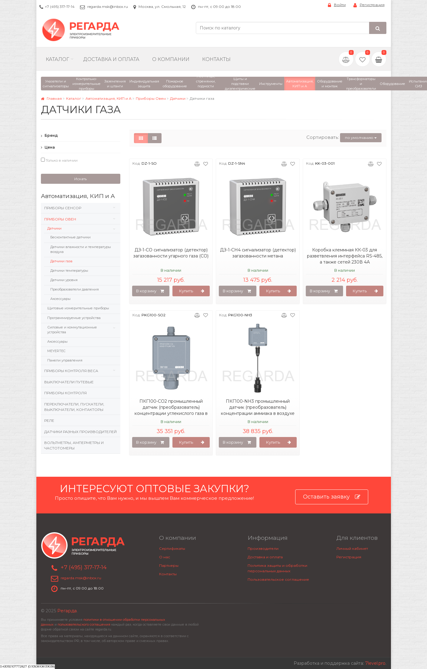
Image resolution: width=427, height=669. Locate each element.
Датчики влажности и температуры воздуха (80, 249)
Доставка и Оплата (111, 59)
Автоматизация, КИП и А (108, 98)
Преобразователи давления (74, 289)
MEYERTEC (56, 351)
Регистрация (369, 5)
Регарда (67, 611)
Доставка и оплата (265, 557)
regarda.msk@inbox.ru (107, 6)
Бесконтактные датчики (70, 237)
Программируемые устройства (74, 318)
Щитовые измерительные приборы (78, 308)
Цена (48, 147)
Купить (191, 291)
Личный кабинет (352, 548)
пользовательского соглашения (84, 625)
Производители (263, 548)
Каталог (57, 59)
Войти (337, 5)
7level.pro (375, 663)
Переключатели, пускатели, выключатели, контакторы (74, 407)
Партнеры (168, 565)
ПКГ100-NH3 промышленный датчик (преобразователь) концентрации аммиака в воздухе (258, 407)
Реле (49, 420)
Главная (51, 98)
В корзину (150, 291)
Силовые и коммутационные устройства (72, 329)
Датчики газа (61, 261)
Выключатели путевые (69, 382)
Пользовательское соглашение (278, 579)
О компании (170, 59)
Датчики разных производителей (80, 431)
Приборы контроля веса (71, 370)
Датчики (177, 98)
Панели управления (64, 360)
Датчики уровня (64, 280)
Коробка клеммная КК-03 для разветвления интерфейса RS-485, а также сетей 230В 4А (344, 256)
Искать (80, 178)
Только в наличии (59, 160)
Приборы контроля (65, 393)
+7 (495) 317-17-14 (60, 6)
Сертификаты (172, 548)
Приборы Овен (151, 98)
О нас (164, 557)
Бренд (49, 135)
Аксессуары (60, 299)
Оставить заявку (331, 497)
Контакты (216, 59)
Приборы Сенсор (62, 208)
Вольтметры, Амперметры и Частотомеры (74, 445)
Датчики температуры (69, 270)
